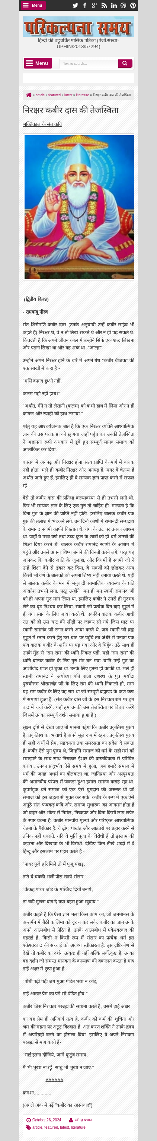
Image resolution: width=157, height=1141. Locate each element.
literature (78, 1127)
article (37, 1127)
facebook (85, 5)
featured (51, 1127)
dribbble (123, 5)
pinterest (133, 5)
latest (64, 1127)
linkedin (114, 5)
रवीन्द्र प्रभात (83, 1120)
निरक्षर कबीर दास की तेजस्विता (71, 109)
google (94, 5)
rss (104, 5)
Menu (37, 5)
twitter (75, 5)
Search (125, 63)
